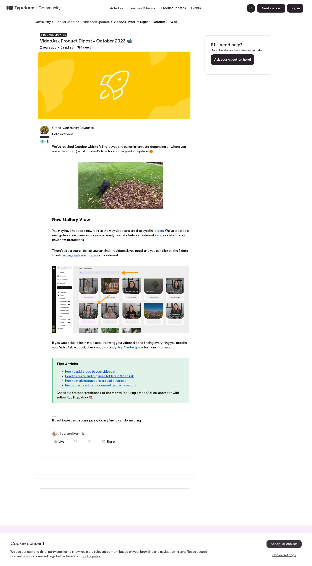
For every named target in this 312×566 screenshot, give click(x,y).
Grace (56, 128)
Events (196, 8)
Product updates (67, 22)
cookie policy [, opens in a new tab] (91, 556)
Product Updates (173, 8)
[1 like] (68, 433)
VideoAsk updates (96, 22)
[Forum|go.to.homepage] (35, 8)
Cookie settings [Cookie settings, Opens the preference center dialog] (284, 555)
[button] (271, 8)
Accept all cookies (284, 544)
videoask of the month (104, 393)
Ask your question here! (232, 59)
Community (43, 22)
